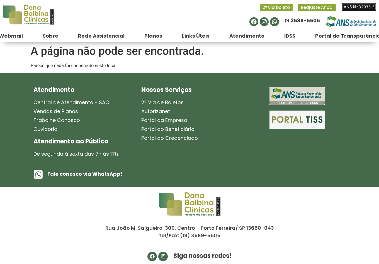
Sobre (50, 35)
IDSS (289, 35)
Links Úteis (196, 35)
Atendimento (246, 35)
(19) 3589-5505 (200, 235)
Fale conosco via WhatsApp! (84, 173)
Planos (153, 35)
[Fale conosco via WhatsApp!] (38, 174)
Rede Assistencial (101, 35)
